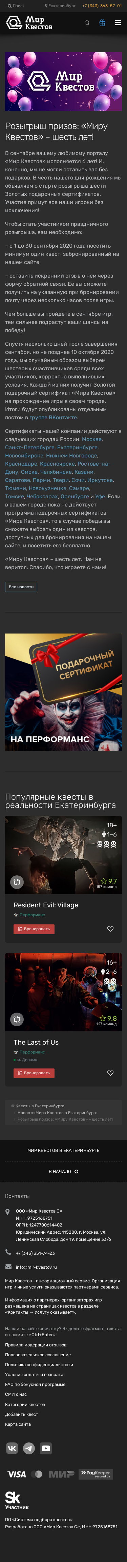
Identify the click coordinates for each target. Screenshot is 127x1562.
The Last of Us (36, 1042)
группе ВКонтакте (53, 417)
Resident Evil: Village (46, 905)
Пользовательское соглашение (38, 1354)
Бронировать (34, 928)
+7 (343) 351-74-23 (35, 1253)
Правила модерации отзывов (35, 1344)
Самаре (79, 488)
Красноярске (57, 463)
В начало (63, 1171)
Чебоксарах (42, 496)
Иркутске (100, 480)
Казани (84, 472)
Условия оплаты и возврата (34, 1374)
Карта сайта (18, 1424)
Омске (29, 472)
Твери (61, 480)
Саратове (17, 480)
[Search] (87, 22)
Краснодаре (21, 463)
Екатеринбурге (77, 447)
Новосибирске (24, 455)
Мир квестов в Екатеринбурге (63, 1150)
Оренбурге (75, 496)
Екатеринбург (60, 5)
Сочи (78, 480)
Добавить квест (21, 1414)
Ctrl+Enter (42, 1334)
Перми (41, 480)
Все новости (21, 586)
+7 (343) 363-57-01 (102, 5)
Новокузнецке (47, 488)
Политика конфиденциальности (39, 1364)
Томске (14, 496)
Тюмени (15, 488)
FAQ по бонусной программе (35, 1384)
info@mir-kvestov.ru (36, 1267)
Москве (92, 439)
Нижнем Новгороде (71, 455)
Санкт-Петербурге (30, 447)
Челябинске (56, 472)
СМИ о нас (16, 1394)
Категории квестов (25, 1404)
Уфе (100, 496)
